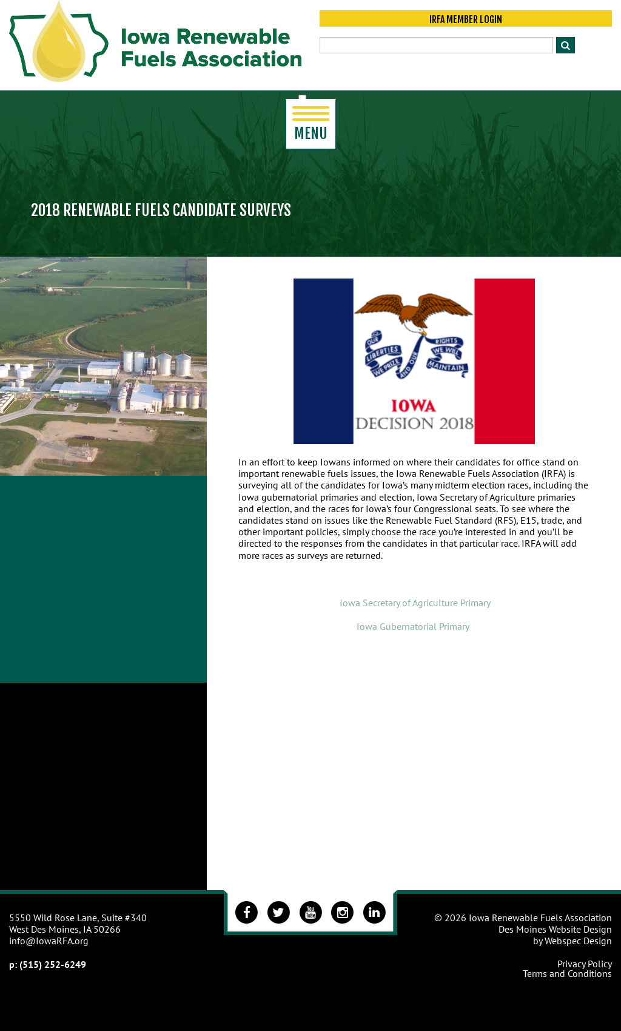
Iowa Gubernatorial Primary (414, 626)
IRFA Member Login (465, 19)
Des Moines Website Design (555, 929)
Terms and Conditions (567, 973)
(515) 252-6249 (52, 964)
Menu (310, 124)
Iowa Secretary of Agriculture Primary (415, 603)
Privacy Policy (584, 964)
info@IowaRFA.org (49, 941)
